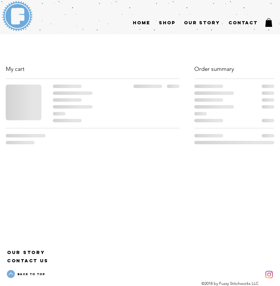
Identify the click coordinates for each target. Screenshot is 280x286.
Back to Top (31, 274)
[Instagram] (269, 274)
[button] (268, 22)
